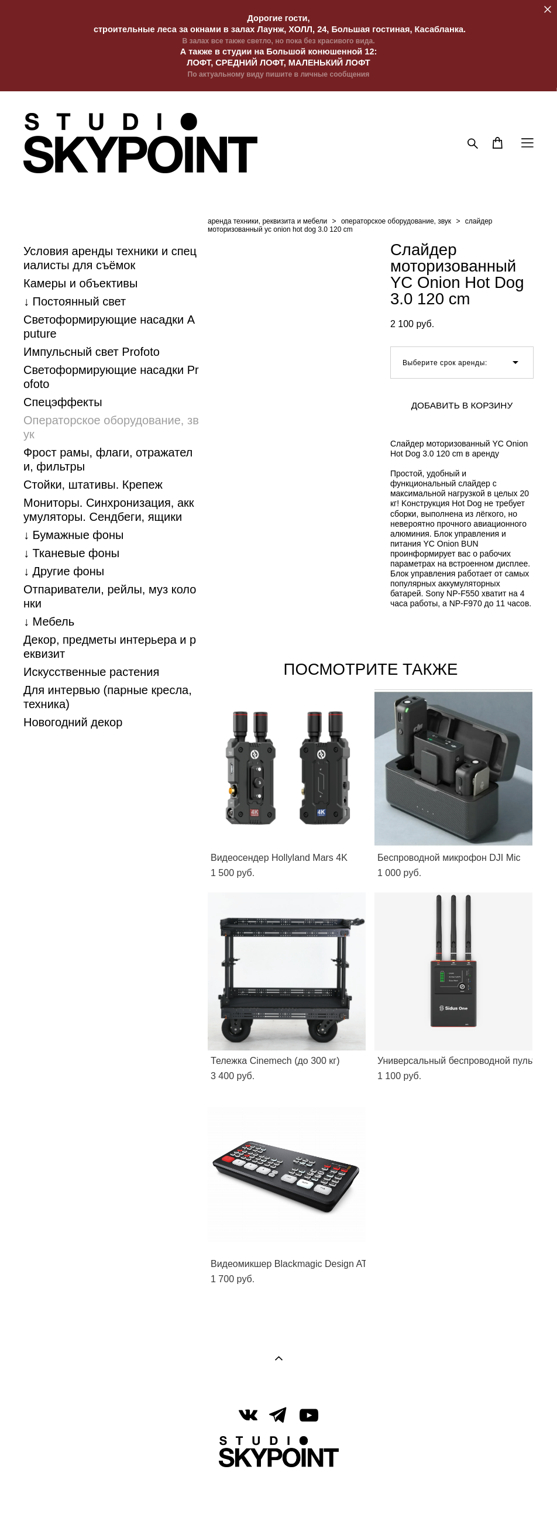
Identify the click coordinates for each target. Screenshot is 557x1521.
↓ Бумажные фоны (73, 534)
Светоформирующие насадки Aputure (109, 326)
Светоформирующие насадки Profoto (111, 376)
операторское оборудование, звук (396, 221)
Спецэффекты (62, 402)
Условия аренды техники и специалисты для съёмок (110, 258)
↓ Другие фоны (63, 571)
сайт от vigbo (278, 1493)
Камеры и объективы (80, 283)
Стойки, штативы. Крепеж (93, 484)
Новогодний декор (72, 722)
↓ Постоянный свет (74, 301)
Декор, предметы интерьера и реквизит (109, 646)
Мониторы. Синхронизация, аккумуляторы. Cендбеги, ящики (108, 509)
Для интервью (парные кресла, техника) (107, 697)
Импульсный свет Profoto (91, 351)
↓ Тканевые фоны (71, 553)
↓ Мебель (48, 621)
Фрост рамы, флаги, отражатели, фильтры (107, 459)
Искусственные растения (91, 671)
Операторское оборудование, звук (111, 427)
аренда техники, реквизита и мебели (267, 221)
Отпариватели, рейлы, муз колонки (109, 596)
